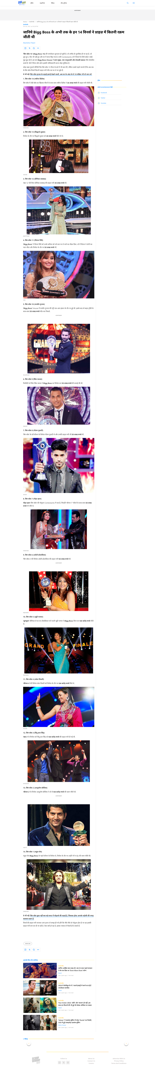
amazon (25, 494)
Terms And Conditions (118, 1063)
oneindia (25, 174)
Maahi (60, 973)
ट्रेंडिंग (32, 3)
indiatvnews (26, 127)
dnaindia (25, 728)
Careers (91, 1063)
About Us (91, 1058)
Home (25, 22)
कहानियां (42, 3)
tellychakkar (26, 612)
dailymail (25, 426)
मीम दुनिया (64, 3)
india (24, 300)
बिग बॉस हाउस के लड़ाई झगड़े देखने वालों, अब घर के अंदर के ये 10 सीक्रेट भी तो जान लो (61, 74)
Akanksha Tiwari (29, 43)
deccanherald (26, 375)
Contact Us (91, 1061)
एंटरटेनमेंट (31, 22)
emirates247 (26, 783)
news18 (25, 847)
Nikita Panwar (62, 1025)
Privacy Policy (119, 1061)
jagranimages (26, 236)
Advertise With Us (119, 1058)
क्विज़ (52, 3)
